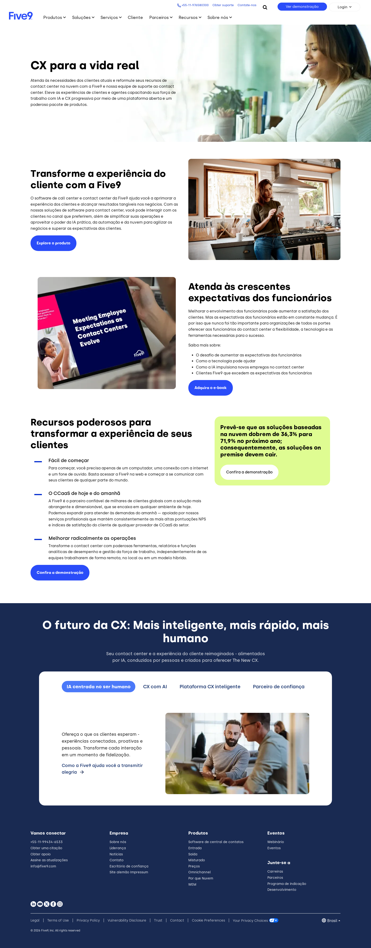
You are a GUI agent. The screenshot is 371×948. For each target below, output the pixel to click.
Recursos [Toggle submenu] (188, 17)
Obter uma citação (46, 848)
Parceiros (275, 878)
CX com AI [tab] (155, 686)
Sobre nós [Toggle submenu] (218, 17)
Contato (117, 860)
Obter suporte (223, 5)
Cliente (135, 17)
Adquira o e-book (210, 387)
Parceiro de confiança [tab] (279, 686)
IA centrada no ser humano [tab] (99, 686)
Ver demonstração (302, 6)
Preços (194, 866)
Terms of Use (58, 920)
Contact (177, 920)
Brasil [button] (332, 920)
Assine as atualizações (49, 860)
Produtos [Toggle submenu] (52, 17)
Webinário (275, 842)
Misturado (196, 860)
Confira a (60, 572)
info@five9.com (43, 866)
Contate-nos (247, 5)
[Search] (265, 7)
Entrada (195, 848)
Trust (158, 920)
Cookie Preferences (208, 920)
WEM (192, 885)
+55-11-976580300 (195, 5)
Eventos (274, 848)
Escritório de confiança (129, 866)
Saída (192, 854)
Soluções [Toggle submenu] (81, 17)
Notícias (116, 854)
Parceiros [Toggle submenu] (159, 17)
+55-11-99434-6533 (47, 842)
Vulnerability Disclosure (127, 920)
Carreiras (275, 872)
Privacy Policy (88, 920)
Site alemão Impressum (129, 872)
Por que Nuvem (200, 878)
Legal (35, 920)
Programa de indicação (286, 884)
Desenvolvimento (281, 890)
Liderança (118, 848)
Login (342, 7)
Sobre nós (118, 842)
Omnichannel (199, 872)
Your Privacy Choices (250, 920)
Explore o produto (53, 243)
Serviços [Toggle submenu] (109, 17)
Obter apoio (41, 854)
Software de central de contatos (215, 842)
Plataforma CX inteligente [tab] (210, 686)
